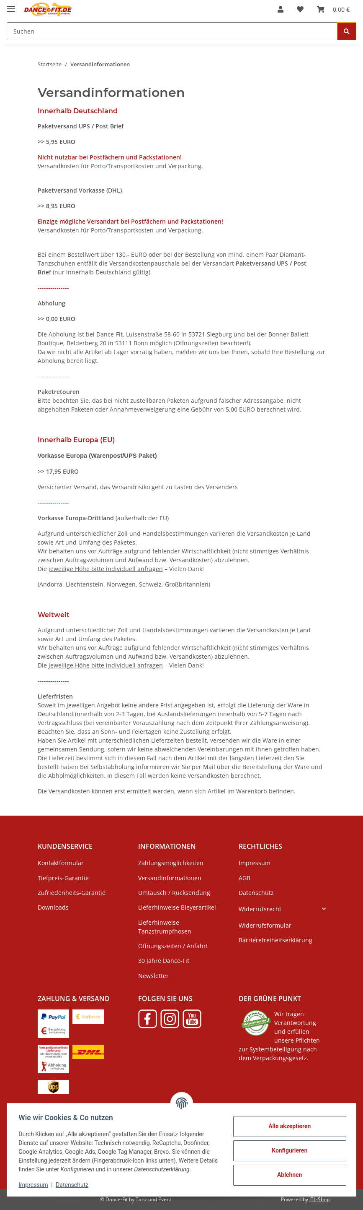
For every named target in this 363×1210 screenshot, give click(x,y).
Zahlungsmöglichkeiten (170, 863)
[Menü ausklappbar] (11, 5)
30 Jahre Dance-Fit (163, 961)
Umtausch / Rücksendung (174, 893)
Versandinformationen (169, 878)
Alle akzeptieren (287, 1126)
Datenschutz (74, 1184)
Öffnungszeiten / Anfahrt (173, 946)
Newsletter (153, 976)
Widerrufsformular (265, 925)
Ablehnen (287, 1174)
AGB (244, 878)
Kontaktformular (61, 863)
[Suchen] (172, 31)
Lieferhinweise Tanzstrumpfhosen (164, 926)
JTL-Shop (319, 1199)
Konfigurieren (287, 1150)
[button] (280, 9)
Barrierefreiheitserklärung (275, 940)
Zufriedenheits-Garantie (72, 893)
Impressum (35, 1184)
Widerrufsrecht (260, 909)
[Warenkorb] (333, 9)
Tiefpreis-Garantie (63, 878)
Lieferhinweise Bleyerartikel (177, 907)
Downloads (53, 907)
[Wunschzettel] (300, 9)
